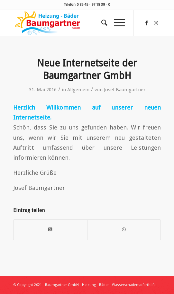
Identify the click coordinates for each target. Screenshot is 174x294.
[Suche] (101, 23)
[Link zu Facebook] (146, 23)
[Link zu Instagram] (156, 23)
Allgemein (78, 90)
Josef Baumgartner (124, 90)
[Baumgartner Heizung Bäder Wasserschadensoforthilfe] (72, 23)
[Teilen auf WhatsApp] (124, 229)
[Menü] (116, 23)
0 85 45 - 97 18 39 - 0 (93, 5)
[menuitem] (101, 23)
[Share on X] (50, 229)
